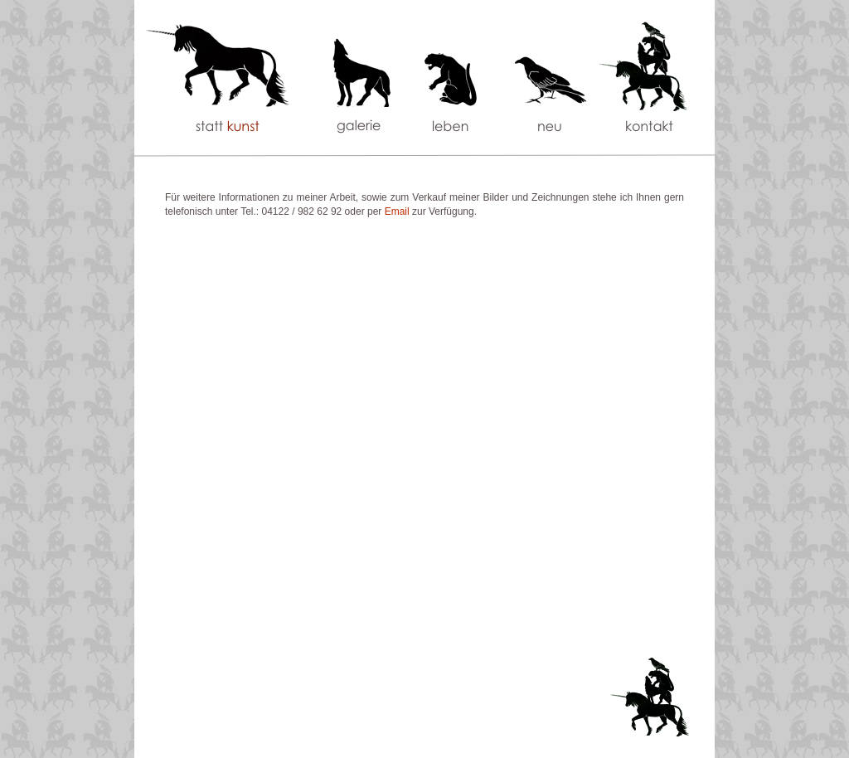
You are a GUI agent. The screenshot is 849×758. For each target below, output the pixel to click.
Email (397, 211)
